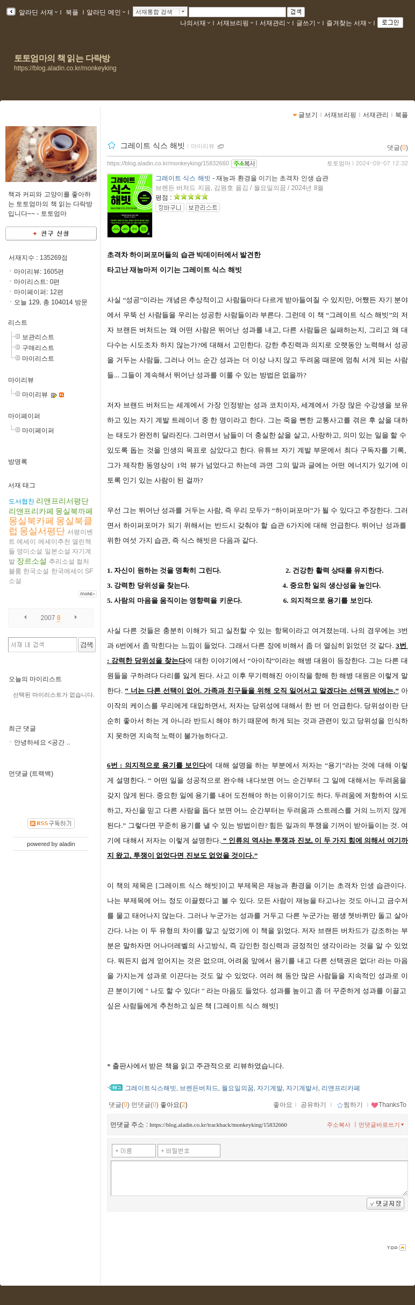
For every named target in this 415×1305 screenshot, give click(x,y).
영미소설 (29, 551)
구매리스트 (38, 348)
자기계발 (270, 1088)
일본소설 (57, 551)
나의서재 (195, 23)
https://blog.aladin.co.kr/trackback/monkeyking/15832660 (218, 1124)
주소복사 (338, 1124)
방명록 (17, 461)
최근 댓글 (22, 728)
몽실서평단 (42, 531)
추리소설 (62, 561)
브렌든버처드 (199, 1088)
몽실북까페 (74, 511)
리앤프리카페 (31, 511)
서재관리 (275, 23)
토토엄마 (338, 163)
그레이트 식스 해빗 (152, 145)
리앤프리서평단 (62, 501)
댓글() (397, 147)
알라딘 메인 (106, 12)
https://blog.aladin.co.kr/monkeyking (65, 68)
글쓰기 (308, 23)
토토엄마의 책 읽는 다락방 (62, 58)
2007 (48, 618)
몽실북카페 (31, 521)
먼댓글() (145, 1105)
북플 (72, 12)
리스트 (17, 322)
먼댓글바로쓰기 (382, 1124)
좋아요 (282, 1105)
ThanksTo (388, 1105)
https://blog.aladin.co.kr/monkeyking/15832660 (168, 163)
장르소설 (32, 561)
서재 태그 (21, 485)
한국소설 (36, 571)
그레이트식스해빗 (150, 1088)
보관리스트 (38, 337)
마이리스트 (38, 358)
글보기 (308, 115)
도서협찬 (21, 501)
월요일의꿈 (237, 1088)
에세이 (26, 541)
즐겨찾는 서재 (348, 23)
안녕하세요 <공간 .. (42, 742)
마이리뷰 (21, 380)
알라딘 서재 (37, 12)
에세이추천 (54, 541)
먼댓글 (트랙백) (31, 773)
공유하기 (313, 1105)
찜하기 (350, 1105)
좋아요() (174, 1105)
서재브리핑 (235, 23)
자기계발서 (302, 1088)
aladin (67, 844)
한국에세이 (67, 571)
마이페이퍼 (24, 416)
